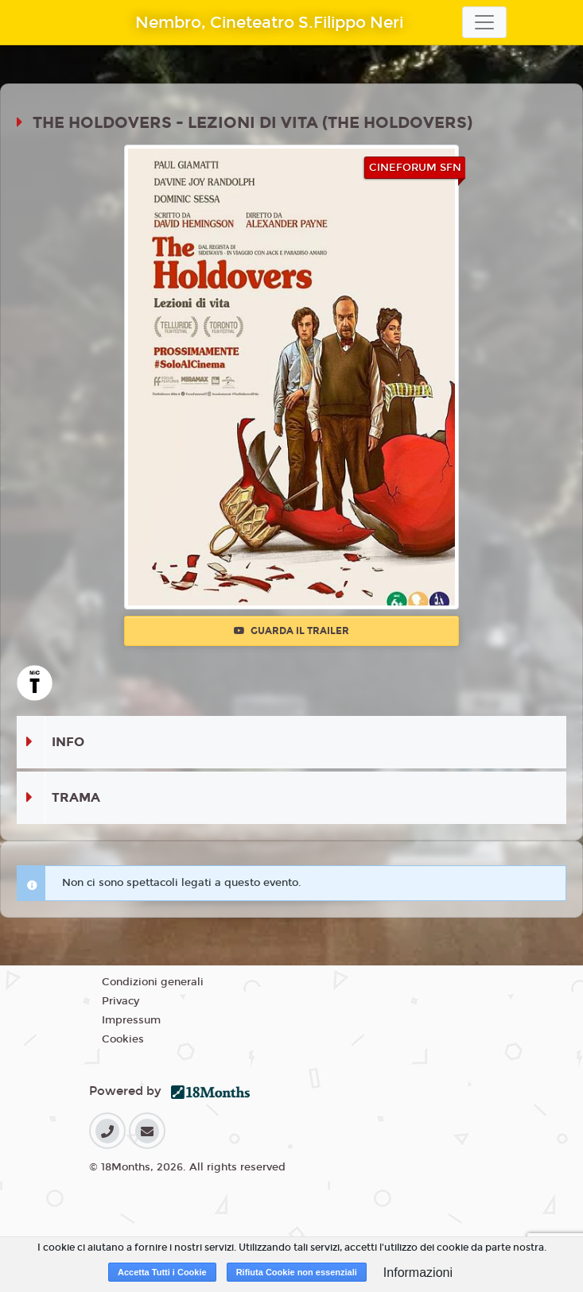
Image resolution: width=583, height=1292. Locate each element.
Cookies (123, 1039)
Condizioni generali (153, 982)
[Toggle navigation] (484, 22)
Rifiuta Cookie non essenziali (296, 1272)
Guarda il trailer (291, 630)
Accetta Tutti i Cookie (162, 1272)
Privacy (120, 1001)
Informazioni (418, 1272)
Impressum (131, 1020)
